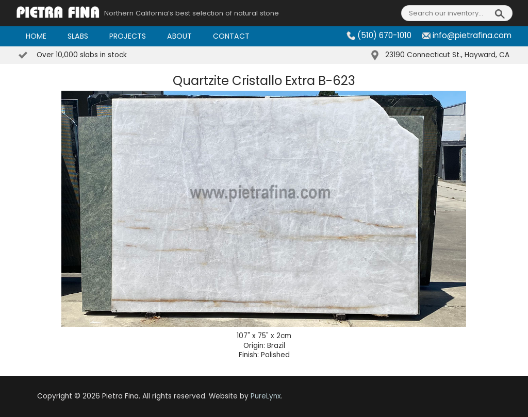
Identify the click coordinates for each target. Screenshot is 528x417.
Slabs (78, 36)
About (179, 36)
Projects (127, 36)
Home (36, 36)
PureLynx (266, 396)
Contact (231, 36)
